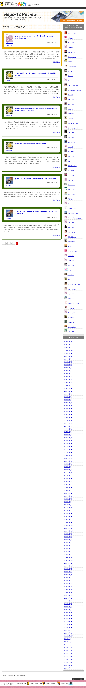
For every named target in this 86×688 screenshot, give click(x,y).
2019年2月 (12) (68, 379)
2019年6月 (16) (68, 368)
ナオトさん (71, 104)
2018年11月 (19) (68, 388)
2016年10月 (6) (68, 461)
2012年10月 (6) (68, 601)
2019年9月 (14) (68, 359)
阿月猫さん (71, 199)
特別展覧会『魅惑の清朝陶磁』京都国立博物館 (30, 143)
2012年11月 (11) (68, 598)
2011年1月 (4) (68, 662)
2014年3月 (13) (68, 551)
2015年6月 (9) (68, 507)
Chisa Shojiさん (72, 66)
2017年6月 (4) (68, 437)
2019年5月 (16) (68, 370)
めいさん (70, 204)
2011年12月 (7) (68, 630)
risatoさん (70, 95)
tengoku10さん (72, 294)
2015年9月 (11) (68, 499)
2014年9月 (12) (68, 534)
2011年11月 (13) (68, 633)
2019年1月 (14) (68, 382)
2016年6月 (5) (68, 472)
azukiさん (70, 47)
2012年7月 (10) (68, 609)
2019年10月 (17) (68, 356)
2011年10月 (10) (68, 636)
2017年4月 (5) (68, 443)
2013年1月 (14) (68, 592)
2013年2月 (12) (68, 589)
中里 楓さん (9, 185)
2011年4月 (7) (68, 653)
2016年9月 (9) (68, 464)
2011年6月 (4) (68, 647)
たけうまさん (72, 175)
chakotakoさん (72, 57)
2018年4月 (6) (68, 408)
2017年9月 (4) (68, 429)
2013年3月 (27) (68, 586)
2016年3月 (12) (68, 481)
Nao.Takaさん (71, 52)
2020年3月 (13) (68, 341)
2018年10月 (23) (68, 391)
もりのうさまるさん (73, 303)
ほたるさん (71, 331)
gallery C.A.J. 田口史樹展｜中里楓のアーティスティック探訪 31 (36, 178)
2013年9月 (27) (68, 569)
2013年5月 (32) (68, 580)
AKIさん (70, 38)
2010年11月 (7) (68, 668)
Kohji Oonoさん (72, 166)
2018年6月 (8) (68, 402)
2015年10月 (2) (68, 496)
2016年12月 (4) (68, 455)
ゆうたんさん (72, 327)
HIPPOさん (71, 114)
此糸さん (70, 180)
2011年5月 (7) (68, 650)
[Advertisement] (17, 263)
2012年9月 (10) (68, 604)
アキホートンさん (73, 123)
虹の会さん (71, 222)
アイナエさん (72, 194)
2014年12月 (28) (68, 525)
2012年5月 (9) (68, 615)
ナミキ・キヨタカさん (74, 218)
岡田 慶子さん (72, 237)
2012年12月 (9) (68, 595)
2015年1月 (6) (68, 522)
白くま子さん (72, 265)
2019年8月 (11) (68, 362)
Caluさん (70, 109)
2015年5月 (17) (68, 510)
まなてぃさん (72, 189)
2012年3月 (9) (68, 621)
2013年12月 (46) (68, 560)
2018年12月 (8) (68, 385)
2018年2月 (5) (68, 414)
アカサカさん (72, 33)
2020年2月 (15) (68, 344)
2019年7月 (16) (68, 365)
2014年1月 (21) (68, 557)
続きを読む (56, 62)
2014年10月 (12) (68, 531)
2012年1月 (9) (68, 627)
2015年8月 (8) (68, 502)
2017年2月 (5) (68, 449)
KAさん (70, 161)
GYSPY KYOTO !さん (74, 284)
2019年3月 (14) (68, 376)
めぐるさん (71, 71)
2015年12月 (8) (68, 490)
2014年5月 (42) (68, 545)
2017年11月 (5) (68, 423)
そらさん (70, 270)
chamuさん (9, 80)
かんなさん (71, 137)
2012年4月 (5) (68, 618)
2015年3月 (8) (68, 516)
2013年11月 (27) (68, 563)
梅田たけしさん (72, 312)
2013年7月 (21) (68, 574)
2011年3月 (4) (68, 656)
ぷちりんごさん (72, 251)
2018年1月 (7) (68, 417)
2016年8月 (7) (68, 467)
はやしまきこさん (73, 99)
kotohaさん (71, 275)
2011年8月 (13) (68, 642)
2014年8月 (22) (68, 537)
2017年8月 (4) (68, 432)
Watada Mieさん (72, 317)
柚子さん (70, 279)
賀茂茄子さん (72, 42)
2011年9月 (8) (68, 639)
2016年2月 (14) (68, 484)
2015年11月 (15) (68, 493)
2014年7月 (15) (68, 540)
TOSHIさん (71, 260)
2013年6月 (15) (68, 577)
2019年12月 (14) (68, 350)
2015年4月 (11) (68, 513)
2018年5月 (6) (68, 405)
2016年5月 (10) (68, 475)
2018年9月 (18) (68, 394)
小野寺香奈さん (72, 241)
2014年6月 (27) (68, 542)
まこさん (70, 80)
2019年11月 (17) (68, 353)
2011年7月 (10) (68, 644)
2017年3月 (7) (68, 446)
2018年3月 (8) (68, 411)
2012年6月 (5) (68, 612)
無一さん (70, 76)
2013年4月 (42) (68, 583)
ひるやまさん (72, 118)
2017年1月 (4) (68, 452)
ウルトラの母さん (73, 85)
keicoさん (70, 147)
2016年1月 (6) (68, 487)
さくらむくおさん (73, 128)
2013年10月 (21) (68, 566)
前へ (3, 243)
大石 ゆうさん (72, 232)
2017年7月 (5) (68, 435)
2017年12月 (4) (68, 420)
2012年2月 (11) (68, 624)
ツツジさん (70, 308)
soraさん (70, 246)
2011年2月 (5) (68, 659)
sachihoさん (71, 256)
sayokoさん (71, 298)
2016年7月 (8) (68, 470)
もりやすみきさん (73, 213)
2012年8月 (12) (68, 607)
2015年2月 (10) (68, 519)
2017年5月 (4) (68, 440)
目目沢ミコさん (71, 208)
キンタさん (71, 151)
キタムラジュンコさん (74, 90)
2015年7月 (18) (68, 505)
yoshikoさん (71, 322)
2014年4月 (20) (68, 548)
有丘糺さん (71, 227)
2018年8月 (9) (68, 397)
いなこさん (71, 132)
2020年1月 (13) (68, 347)
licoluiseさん (71, 185)
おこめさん (71, 170)
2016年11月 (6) (68, 458)
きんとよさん (72, 156)
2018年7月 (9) (68, 400)
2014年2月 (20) (68, 554)
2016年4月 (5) (68, 478)
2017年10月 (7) (68, 426)
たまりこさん (72, 289)
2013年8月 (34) (68, 572)
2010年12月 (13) (68, 665)
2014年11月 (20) (68, 528)
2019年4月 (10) (68, 373)
